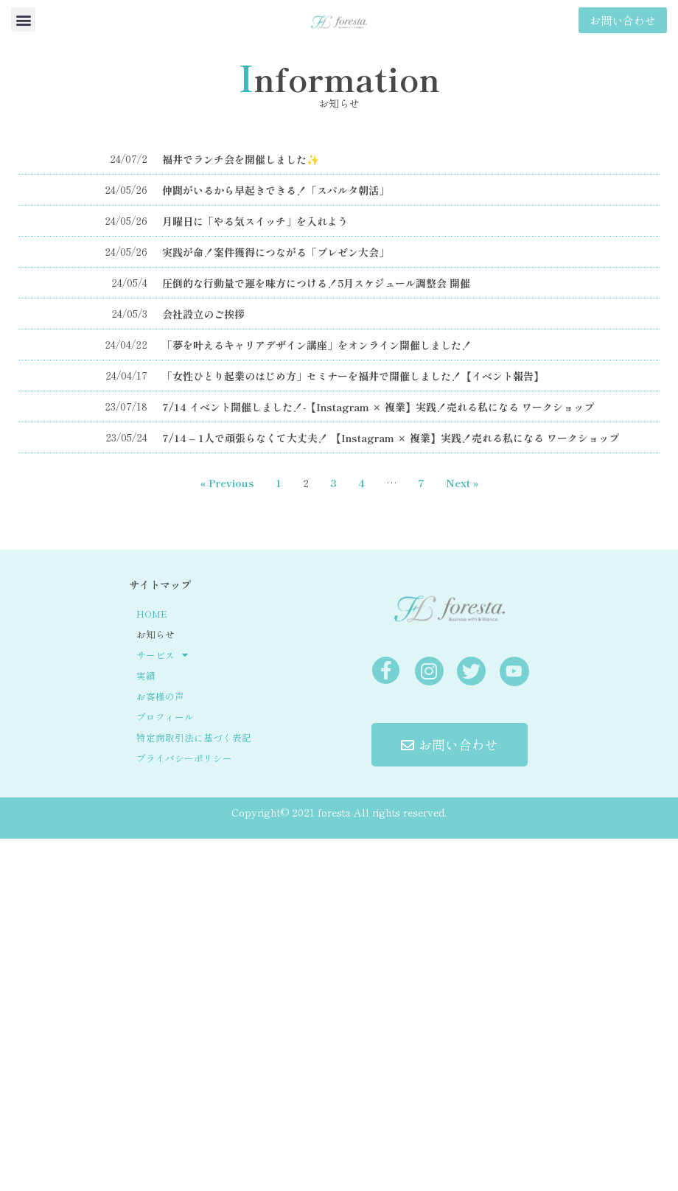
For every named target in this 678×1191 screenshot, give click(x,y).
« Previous (227, 482)
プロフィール (165, 717)
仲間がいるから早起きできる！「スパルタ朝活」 (275, 190)
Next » (462, 482)
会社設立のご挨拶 (203, 314)
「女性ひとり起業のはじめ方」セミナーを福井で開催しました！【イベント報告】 (353, 376)
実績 (145, 675)
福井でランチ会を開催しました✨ (240, 159)
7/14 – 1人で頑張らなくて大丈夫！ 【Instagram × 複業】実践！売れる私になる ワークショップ (390, 437)
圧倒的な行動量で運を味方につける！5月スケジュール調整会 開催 (316, 283)
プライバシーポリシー (184, 758)
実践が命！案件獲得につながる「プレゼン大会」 (275, 252)
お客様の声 (160, 696)
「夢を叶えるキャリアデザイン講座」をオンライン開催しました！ (317, 345)
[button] (23, 19)
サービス (162, 655)
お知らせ (155, 634)
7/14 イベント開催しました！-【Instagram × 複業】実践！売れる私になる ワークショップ (378, 406)
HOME (151, 614)
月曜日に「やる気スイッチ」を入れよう (255, 221)
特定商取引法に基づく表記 (193, 737)
